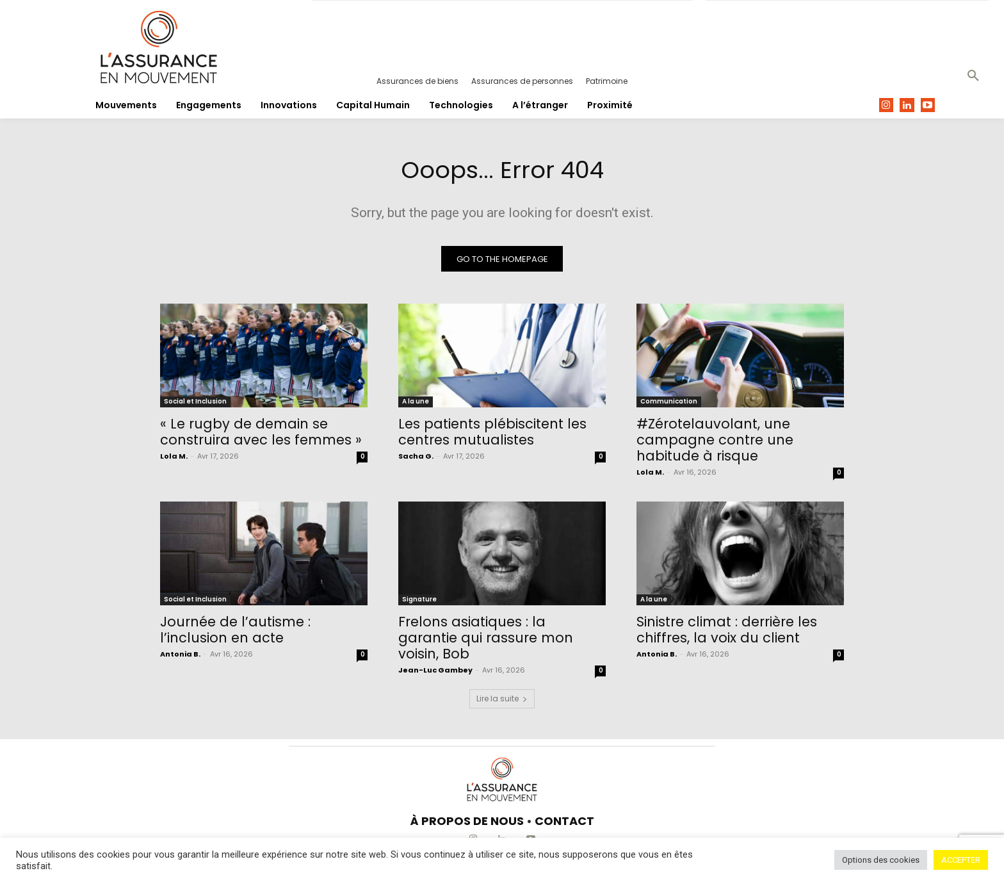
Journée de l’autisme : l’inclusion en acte (235, 633)
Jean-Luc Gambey (435, 673)
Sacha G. (415, 459)
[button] (973, 76)
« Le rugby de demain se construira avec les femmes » (261, 435)
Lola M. (174, 459)
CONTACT (564, 824)
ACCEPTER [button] (960, 860)
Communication (668, 404)
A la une (415, 404)
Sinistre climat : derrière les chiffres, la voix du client (726, 633)
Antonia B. (180, 657)
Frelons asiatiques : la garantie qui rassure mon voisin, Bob (485, 641)
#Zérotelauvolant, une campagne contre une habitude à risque (714, 443)
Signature (419, 602)
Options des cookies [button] (880, 860)
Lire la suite (502, 701)
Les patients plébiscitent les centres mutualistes (492, 435)
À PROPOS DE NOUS (467, 824)
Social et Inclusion (195, 404)
